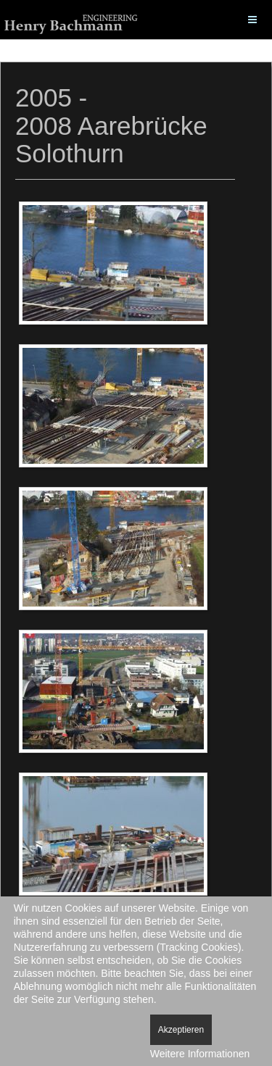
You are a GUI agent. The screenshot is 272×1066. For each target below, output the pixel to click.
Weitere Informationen (200, 1053)
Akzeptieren (181, 1030)
